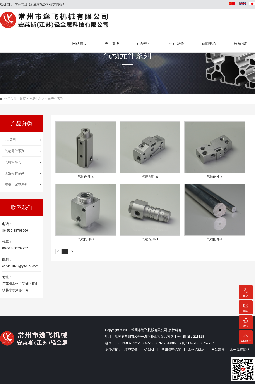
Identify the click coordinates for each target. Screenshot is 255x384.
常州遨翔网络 (240, 349)
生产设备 (176, 44)
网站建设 (217, 349)
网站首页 (79, 44)
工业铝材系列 (14, 173)
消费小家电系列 (16, 184)
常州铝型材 (195, 349)
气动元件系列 (14, 151)
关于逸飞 (111, 44)
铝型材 (149, 349)
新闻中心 (208, 44)
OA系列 (10, 140)
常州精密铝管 (171, 349)
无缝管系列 (13, 162)
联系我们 (241, 44)
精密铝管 (130, 349)
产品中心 (144, 44)
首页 (23, 99)
